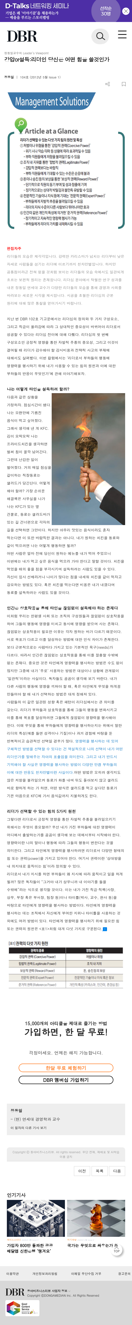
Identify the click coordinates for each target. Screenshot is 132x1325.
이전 (82, 1171)
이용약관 (12, 1273)
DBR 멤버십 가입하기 (66, 1080)
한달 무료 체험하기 (66, 1068)
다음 (117, 1171)
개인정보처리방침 (45, 1273)
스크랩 (124, 84)
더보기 (108, 84)
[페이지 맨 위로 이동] (117, 1251)
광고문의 (124, 1273)
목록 (100, 1171)
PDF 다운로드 (116, 84)
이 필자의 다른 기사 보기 (29, 1127)
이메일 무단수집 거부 (86, 1273)
